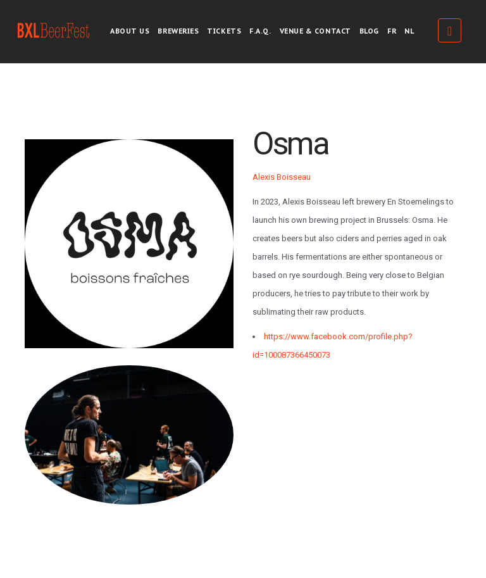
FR (391, 31)
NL (409, 31)
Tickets (224, 31)
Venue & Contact (315, 31)
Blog (369, 31)
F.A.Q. (260, 31)
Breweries (178, 31)
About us (129, 31)
